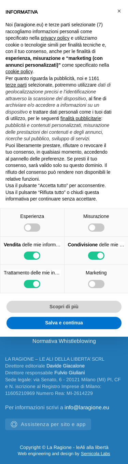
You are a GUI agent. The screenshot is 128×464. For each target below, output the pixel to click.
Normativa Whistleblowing (64, 341)
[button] (119, 10)
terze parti (16, 85)
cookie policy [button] (18, 71)
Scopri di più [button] (64, 306)
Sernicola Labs (95, 453)
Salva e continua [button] (64, 322)
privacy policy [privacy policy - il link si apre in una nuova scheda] (55, 38)
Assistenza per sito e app (48, 424)
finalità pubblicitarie (80, 118)
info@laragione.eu (87, 407)
